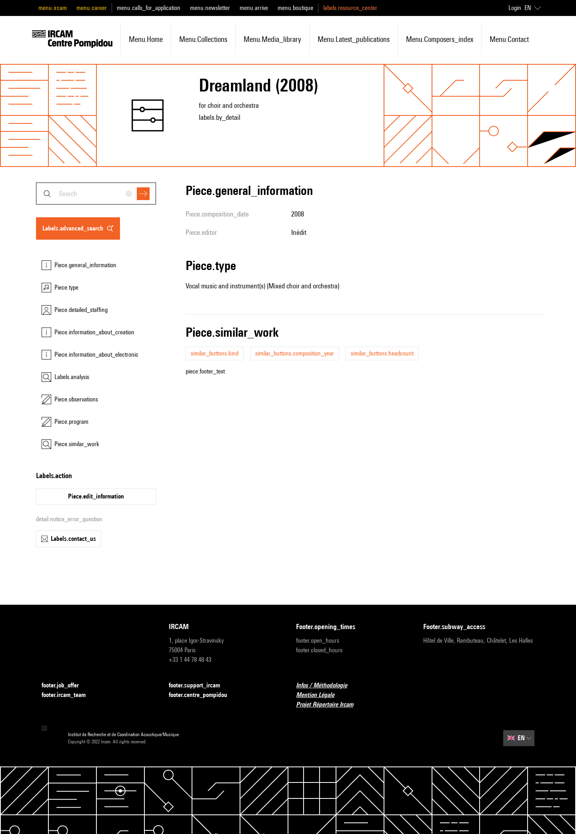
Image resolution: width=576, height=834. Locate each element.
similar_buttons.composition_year (294, 353)
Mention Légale (320, 695)
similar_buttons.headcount (382, 353)
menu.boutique (295, 8)
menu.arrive (254, 8)
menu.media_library (272, 39)
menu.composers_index (439, 39)
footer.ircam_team (68, 695)
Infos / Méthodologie (326, 685)
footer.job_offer (65, 685)
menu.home (146, 39)
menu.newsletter (210, 8)
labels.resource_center (350, 8)
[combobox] (96, 194)
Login (514, 8)
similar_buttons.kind (214, 353)
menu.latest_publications (354, 39)
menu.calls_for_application (148, 8)
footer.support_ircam (199, 685)
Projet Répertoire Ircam (329, 705)
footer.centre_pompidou (203, 695)
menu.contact (509, 39)
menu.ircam (52, 8)
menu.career (91, 8)
